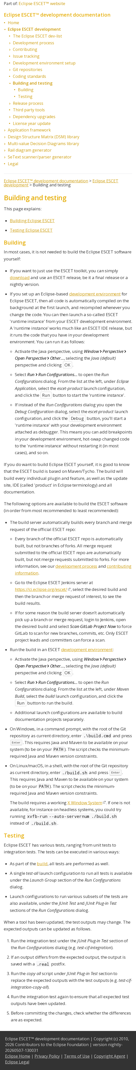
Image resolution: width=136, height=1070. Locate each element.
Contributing (25, 49)
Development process (33, 43)
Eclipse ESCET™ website (42, 3)
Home (13, 22)
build (42, 863)
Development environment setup (44, 63)
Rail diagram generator (30, 150)
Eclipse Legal (17, 1062)
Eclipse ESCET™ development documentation (46, 181)
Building (25, 89)
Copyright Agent (109, 1056)
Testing (25, 96)
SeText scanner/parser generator (40, 157)
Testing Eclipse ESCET (31, 230)
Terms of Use (77, 1056)
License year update (32, 123)
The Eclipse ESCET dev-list (37, 36)
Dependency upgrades (34, 116)
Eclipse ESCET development (34, 29)
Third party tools (29, 110)
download (20, 277)
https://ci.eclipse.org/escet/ (41, 589)
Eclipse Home (17, 1056)
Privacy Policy (47, 1056)
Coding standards (29, 76)
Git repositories (27, 69)
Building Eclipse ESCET (32, 220)
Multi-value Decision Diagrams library (43, 143)
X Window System (84, 803)
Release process (28, 103)
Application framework (29, 130)
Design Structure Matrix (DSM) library (43, 137)
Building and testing (32, 83)
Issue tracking (26, 56)
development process (76, 566)
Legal (13, 163)
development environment (95, 294)
